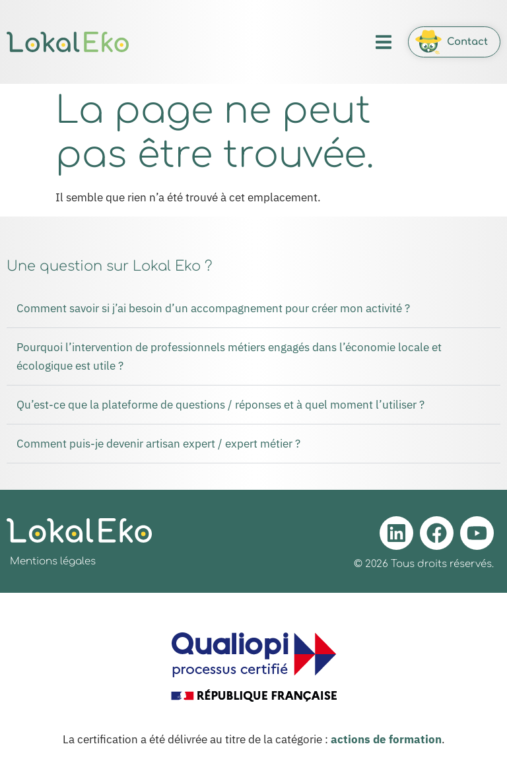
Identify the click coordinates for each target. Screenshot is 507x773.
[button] (383, 41)
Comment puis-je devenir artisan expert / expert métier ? (158, 443)
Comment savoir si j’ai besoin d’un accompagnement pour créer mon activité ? (213, 308)
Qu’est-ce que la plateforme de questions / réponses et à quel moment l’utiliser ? (220, 404)
